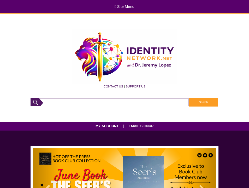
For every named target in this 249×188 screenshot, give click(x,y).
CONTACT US (113, 86)
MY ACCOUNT (107, 126)
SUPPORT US (135, 86)
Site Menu (124, 6)
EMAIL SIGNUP (141, 126)
